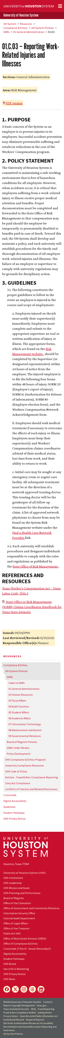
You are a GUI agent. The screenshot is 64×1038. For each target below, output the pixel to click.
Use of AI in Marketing (16, 969)
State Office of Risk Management (35, 566)
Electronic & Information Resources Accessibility (28, 1023)
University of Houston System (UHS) (24, 872)
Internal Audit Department (19, 918)
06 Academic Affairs (20, 718)
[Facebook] (6, 989)
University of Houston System (20, 15)
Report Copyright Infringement (19, 1005)
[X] (15, 989)
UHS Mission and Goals (16, 888)
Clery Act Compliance (17, 783)
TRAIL (33, 1009)
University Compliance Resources (24, 765)
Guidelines (9, 806)
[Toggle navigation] (60, 6)
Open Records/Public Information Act (39, 1016)
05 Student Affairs (19, 712)
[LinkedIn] (41, 989)
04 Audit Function (19, 706)
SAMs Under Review (18, 747)
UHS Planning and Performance (21, 893)
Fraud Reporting (46, 1009)
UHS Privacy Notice (14, 818)
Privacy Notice (10, 1016)
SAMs (6, 32)
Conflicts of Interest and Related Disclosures (31, 789)
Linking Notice (45, 1012)
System (9, 23)
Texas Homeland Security (16, 1009)
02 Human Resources (21, 694)
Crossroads (9, 795)
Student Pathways (14, 812)
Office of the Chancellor (17, 903)
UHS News (9, 979)
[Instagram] (23, 989)
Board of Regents (13, 898)
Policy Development (19, 753)
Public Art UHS (11, 933)
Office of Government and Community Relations (31, 908)
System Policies (42, 28)
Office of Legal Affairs (15, 923)
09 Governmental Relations (25, 736)
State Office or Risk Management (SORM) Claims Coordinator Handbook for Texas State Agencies (32, 607)
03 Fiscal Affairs (17, 700)
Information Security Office (19, 913)
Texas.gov (42, 1005)
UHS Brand (9, 963)
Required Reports (35, 1019)
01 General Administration (28, 32)
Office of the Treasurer (16, 928)
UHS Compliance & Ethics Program (25, 759)
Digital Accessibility (14, 801)
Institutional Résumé (13, 1019)
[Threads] (32, 989)
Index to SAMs (17, 683)
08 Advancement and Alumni (25, 730)
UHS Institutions (13, 877)
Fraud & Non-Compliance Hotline (19, 1012)
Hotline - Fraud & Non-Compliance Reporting (31, 777)
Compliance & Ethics (15, 28)
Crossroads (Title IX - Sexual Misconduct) (27, 948)
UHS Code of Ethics (16, 771)
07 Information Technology (25, 724)
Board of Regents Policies (22, 742)
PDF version (14, 103)
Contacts (47, 1001)
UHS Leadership (12, 883)
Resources (26, 23)
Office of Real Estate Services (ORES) (24, 938)
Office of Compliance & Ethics (20, 943)
